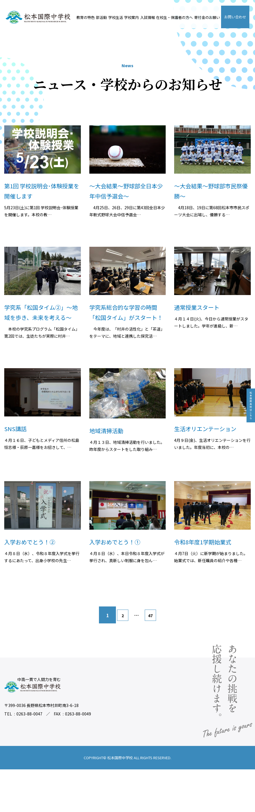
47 (153, 658)
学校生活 (115, 17)
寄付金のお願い (207, 17)
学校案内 (131, 17)
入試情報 (147, 17)
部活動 (101, 17)
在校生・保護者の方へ (174, 17)
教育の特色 (85, 17)
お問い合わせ (235, 16)
